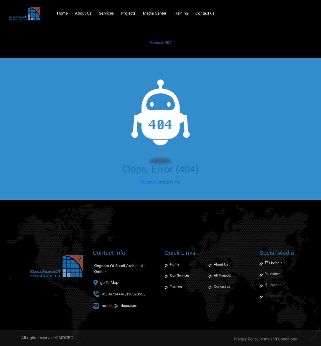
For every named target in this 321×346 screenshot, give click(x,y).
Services (106, 14)
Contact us (204, 14)
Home (62, 14)
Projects (128, 14)
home (148, 183)
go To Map (110, 290)
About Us (83, 14)
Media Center (155, 14)
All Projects (223, 281)
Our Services (180, 281)
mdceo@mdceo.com (121, 313)
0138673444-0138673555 (123, 301)
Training (181, 14)
